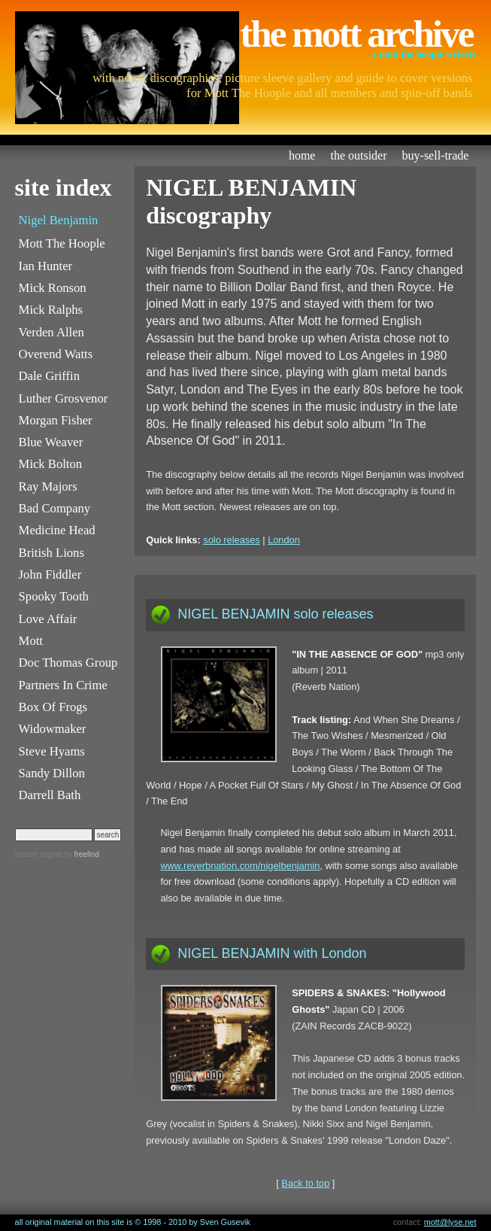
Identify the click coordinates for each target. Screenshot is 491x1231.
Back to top (305, 1183)
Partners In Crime (63, 685)
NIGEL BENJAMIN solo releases (275, 614)
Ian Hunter (46, 266)
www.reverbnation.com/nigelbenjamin (240, 865)
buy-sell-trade (435, 155)
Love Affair (48, 619)
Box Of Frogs (53, 707)
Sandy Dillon (52, 773)
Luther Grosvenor (63, 398)
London (284, 540)
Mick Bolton (51, 464)
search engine (38, 854)
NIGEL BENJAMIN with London (271, 953)
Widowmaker (52, 729)
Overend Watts (56, 354)
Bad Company (55, 508)
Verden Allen (51, 332)
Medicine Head (57, 530)
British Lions (51, 553)
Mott (31, 641)
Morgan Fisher (55, 420)
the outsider (358, 155)
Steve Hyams (52, 751)
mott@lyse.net (450, 1221)
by (80, 854)
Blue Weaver (51, 442)
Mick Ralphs (51, 309)
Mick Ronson (52, 288)
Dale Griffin (49, 376)
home (302, 155)
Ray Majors (48, 486)
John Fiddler (50, 574)
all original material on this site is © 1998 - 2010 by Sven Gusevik (132, 1221)
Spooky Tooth (54, 596)
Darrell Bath (50, 795)
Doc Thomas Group (68, 662)
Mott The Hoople (62, 243)
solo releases (231, 540)
